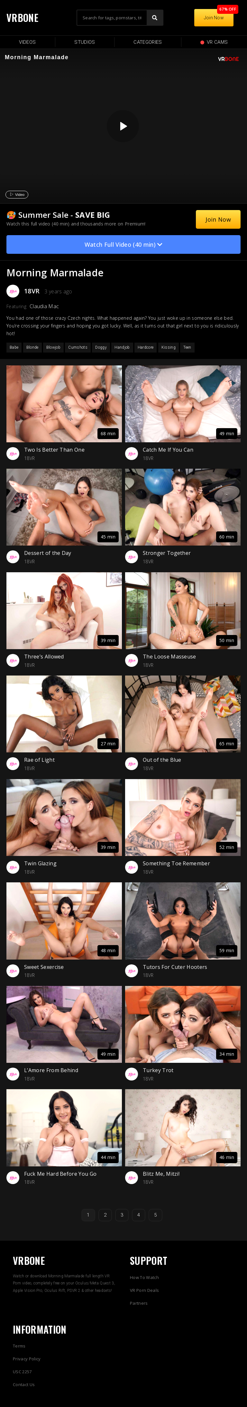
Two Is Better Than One (54, 449)
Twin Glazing (40, 863)
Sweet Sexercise (44, 966)
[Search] (155, 17)
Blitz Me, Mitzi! (161, 1173)
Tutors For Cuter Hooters (175, 966)
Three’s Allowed (44, 656)
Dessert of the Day (47, 552)
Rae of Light (39, 759)
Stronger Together (167, 552)
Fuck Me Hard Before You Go (60, 1173)
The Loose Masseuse (169, 656)
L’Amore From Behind (51, 1070)
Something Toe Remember (176, 863)
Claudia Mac (44, 306)
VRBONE (22, 17)
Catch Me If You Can (168, 449)
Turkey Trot (158, 1070)
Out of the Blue (162, 759)
